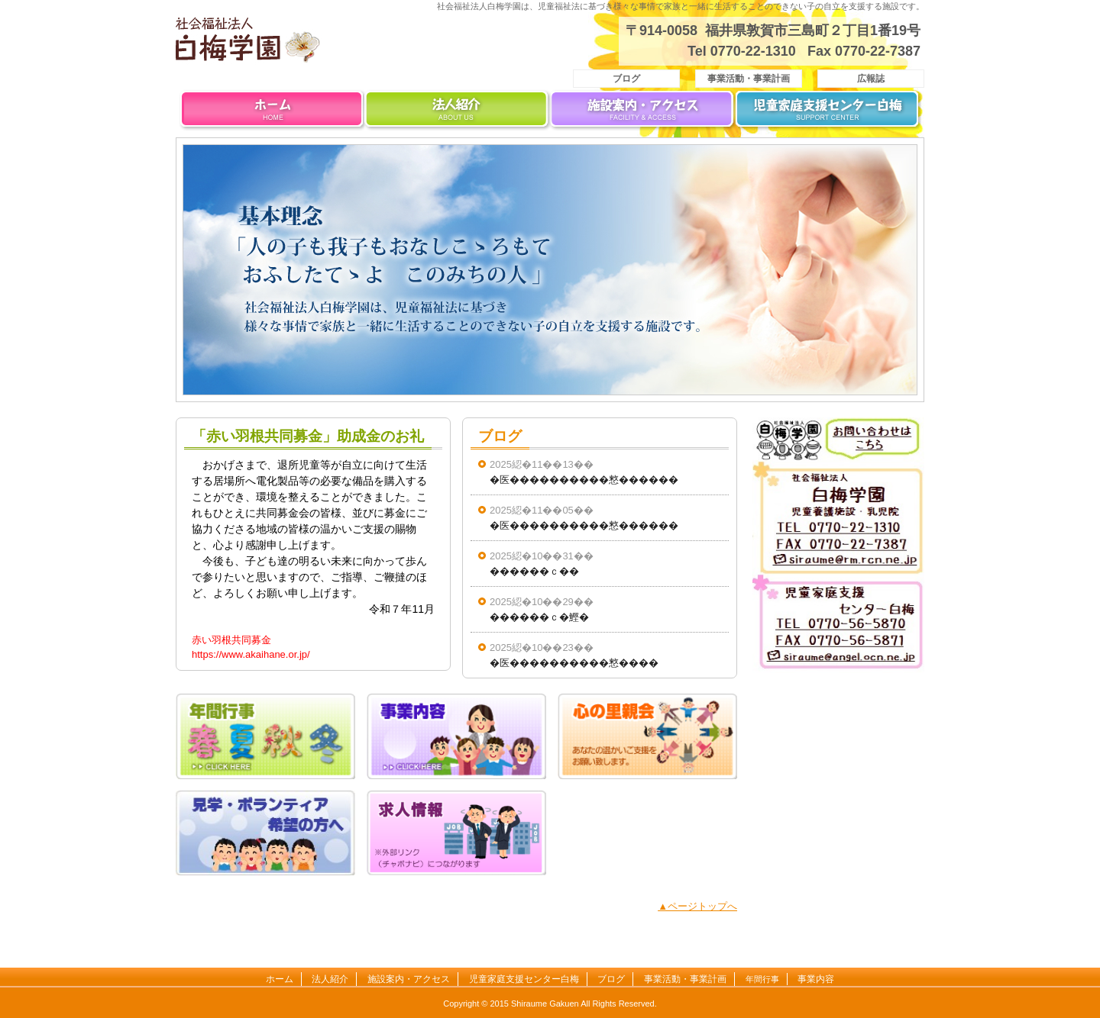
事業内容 (816, 979)
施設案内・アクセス (643, 112)
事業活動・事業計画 (748, 78)
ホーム (271, 112)
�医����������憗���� (574, 662)
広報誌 (871, 78)
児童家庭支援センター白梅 (828, 112)
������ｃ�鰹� (539, 617)
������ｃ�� (534, 571)
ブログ (626, 78)
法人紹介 (457, 112)
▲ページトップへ (697, 906)
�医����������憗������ (584, 479)
